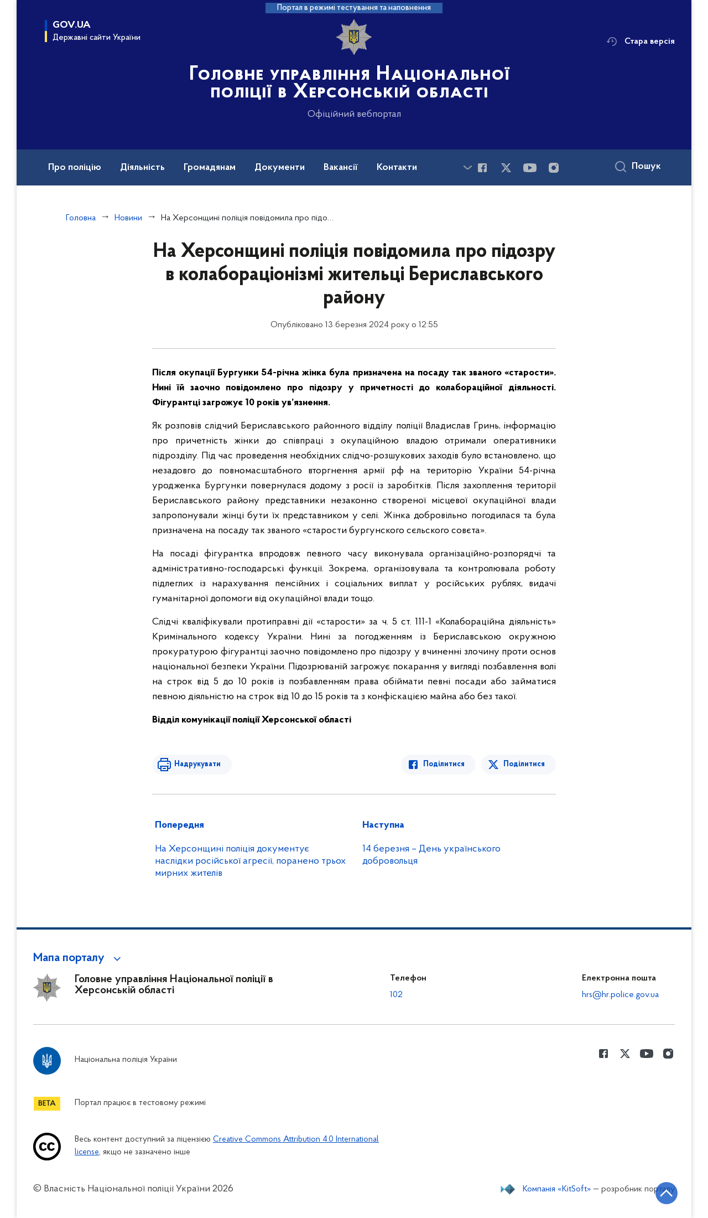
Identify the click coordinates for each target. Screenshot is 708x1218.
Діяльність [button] (142, 168)
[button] (78, 958)
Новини (128, 218)
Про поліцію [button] (74, 168)
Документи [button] (279, 168)
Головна (81, 218)
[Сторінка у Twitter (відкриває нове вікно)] (506, 167)
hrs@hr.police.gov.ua (620, 994)
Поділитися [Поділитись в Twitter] (524, 764)
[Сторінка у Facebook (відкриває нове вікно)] (482, 167)
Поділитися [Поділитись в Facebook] (444, 764)
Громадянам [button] (210, 168)
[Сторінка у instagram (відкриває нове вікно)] (553, 167)
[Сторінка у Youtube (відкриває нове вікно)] (530, 167)
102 (396, 994)
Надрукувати (197, 764)
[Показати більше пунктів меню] (467, 167)
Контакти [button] (397, 168)
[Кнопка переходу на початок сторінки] (666, 1193)
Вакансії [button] (341, 168)
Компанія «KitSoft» (557, 1189)
